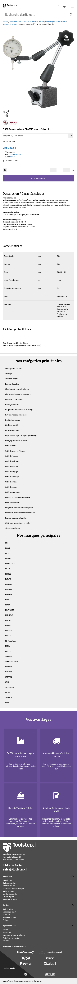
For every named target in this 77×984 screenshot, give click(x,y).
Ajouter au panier (38, 178)
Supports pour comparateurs (55, 22)
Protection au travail (10, 899)
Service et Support (9, 917)
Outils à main (7, 880)
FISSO (12, 157)
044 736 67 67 (13, 865)
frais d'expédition (15, 154)
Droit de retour (8, 909)
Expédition (6, 915)
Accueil (5, 22)
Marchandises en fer (10, 894)
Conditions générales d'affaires (14, 935)
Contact (5, 930)
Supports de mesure (10, 24)
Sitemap (6, 941)
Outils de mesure (15, 22)
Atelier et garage (8, 891)
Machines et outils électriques (13, 889)
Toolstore (6, 920)
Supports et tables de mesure (33, 22)
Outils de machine (9, 883)
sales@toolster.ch (15, 869)
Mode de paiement (9, 912)
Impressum (7, 932)
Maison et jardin (8, 897)
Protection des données (11, 938)
